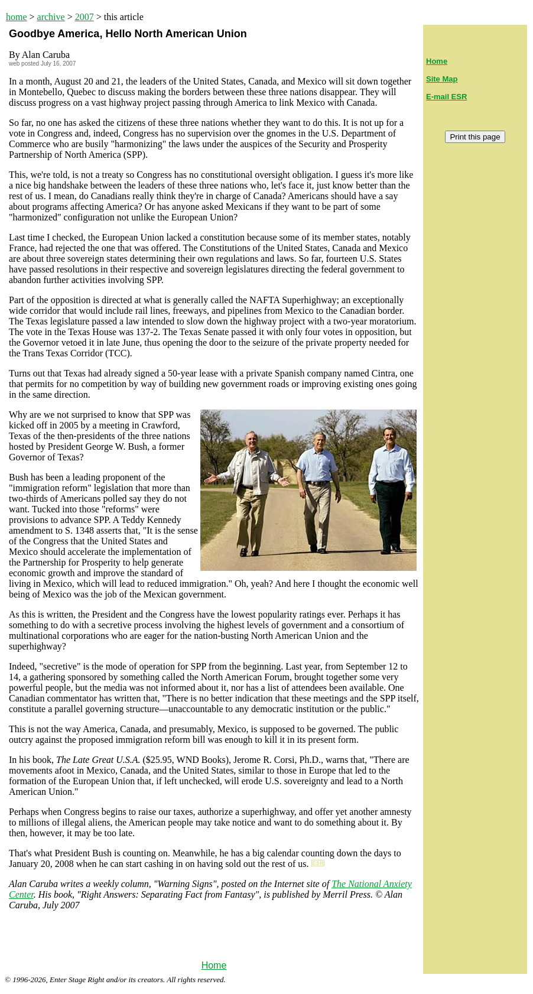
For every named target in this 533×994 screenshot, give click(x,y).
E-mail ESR (446, 96)
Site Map (441, 78)
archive (51, 17)
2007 (84, 17)
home (16, 17)
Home (214, 965)
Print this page (475, 136)
